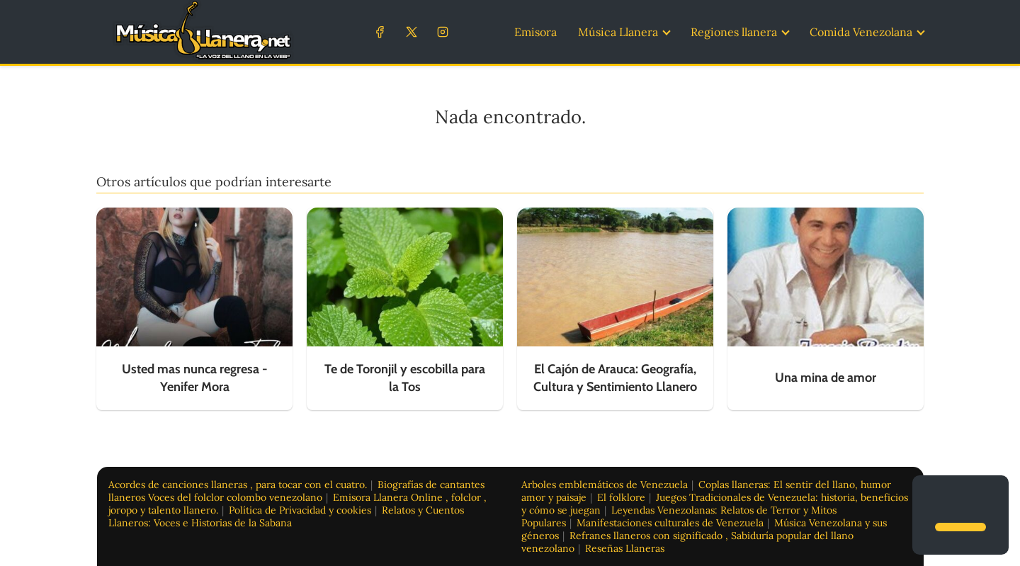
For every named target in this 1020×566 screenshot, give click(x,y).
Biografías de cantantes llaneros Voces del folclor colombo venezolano (296, 491)
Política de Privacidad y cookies (300, 510)
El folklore (621, 497)
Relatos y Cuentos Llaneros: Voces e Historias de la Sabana (286, 516)
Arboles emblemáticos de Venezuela (604, 484)
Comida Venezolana (861, 32)
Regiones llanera (734, 32)
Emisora (535, 32)
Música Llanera (618, 32)
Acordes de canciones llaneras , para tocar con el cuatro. (237, 484)
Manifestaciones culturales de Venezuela (670, 522)
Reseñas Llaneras (624, 548)
